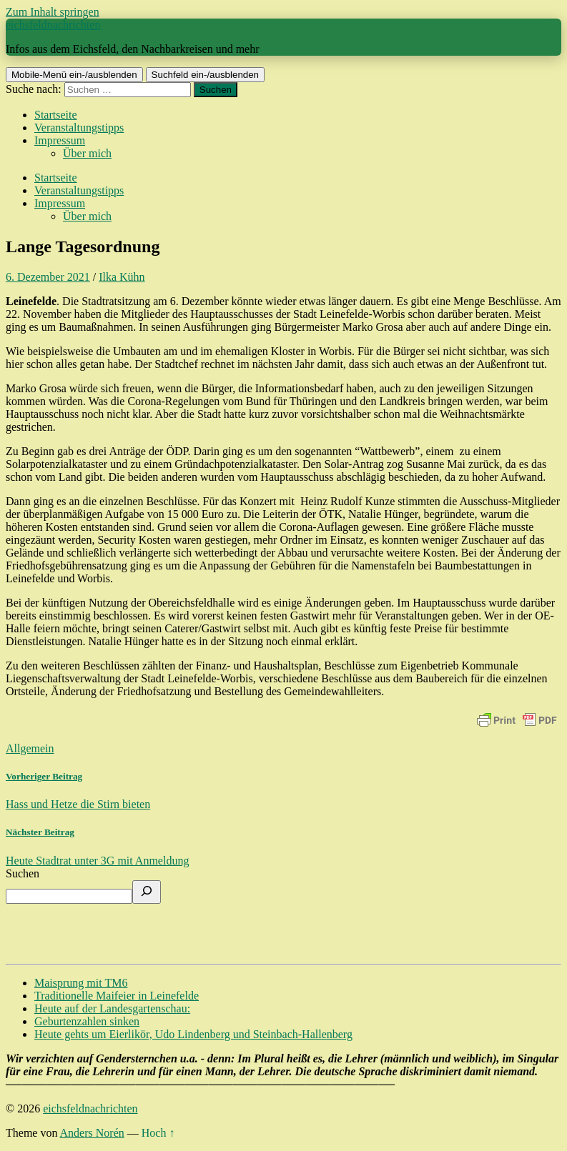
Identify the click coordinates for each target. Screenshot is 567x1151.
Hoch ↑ (158, 1133)
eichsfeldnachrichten (53, 25)
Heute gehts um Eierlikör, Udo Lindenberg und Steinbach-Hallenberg (193, 1034)
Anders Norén (92, 1133)
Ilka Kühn (121, 277)
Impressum (59, 140)
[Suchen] (146, 892)
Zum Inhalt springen (52, 12)
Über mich (87, 153)
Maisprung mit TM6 (80, 983)
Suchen (22, 873)
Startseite (55, 115)
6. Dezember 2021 (48, 277)
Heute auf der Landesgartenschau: (112, 1008)
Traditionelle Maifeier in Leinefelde (116, 996)
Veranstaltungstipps (79, 127)
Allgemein (30, 748)
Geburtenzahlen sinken (86, 1021)
